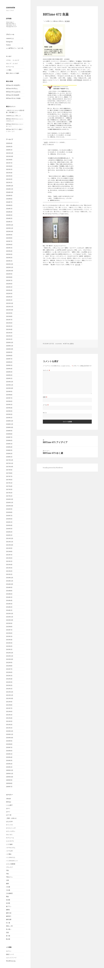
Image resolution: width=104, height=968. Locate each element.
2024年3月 (9, 215)
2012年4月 (9, 679)
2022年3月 (9, 293)
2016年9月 (9, 509)
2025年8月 (9, 160)
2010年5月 (9, 754)
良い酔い (8, 929)
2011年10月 (9, 698)
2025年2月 (9, 179)
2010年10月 (9, 738)
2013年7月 (9, 630)
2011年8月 (9, 705)
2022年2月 (9, 297)
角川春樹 (67, 21)
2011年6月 (9, 711)
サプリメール (10, 67)
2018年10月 (9, 427)
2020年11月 (9, 346)
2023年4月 (9, 251)
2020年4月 (9, 369)
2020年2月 (9, 375)
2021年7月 (9, 320)
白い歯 (8, 923)
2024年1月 (9, 222)
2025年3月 (9, 176)
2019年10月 (9, 388)
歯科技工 (8, 916)
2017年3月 (9, 489)
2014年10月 (9, 584)
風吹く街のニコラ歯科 (12, 73)
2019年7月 (9, 398)
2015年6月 (9, 558)
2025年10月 (9, 156)
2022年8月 (9, 277)
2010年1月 (9, 767)
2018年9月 (9, 431)
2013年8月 (9, 626)
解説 (79, 61)
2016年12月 (9, 499)
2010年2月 (9, 764)
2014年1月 (9, 610)
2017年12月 (9, 460)
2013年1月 (9, 649)
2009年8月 (9, 783)
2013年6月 (9, 633)
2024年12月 (9, 186)
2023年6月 (9, 244)
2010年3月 (9, 760)
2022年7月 (9, 280)
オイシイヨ (9, 825)
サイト (45, 413)
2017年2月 (9, 493)
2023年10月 (9, 231)
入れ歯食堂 (9, 893)
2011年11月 (9, 695)
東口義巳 (12, 112)
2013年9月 (9, 623)
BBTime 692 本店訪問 (12, 95)
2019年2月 (9, 414)
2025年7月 (9, 163)
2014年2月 (9, 607)
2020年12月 (9, 342)
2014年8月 (9, 591)
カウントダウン (10, 831)
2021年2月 (9, 336)
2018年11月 (9, 424)
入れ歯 (8, 887)
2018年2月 (9, 453)
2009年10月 (9, 777)
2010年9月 (9, 741)
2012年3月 (9, 682)
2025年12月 (9, 153)
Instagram (9, 42)
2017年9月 (9, 470)
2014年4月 (9, 600)
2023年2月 (9, 257)
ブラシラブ (9, 867)
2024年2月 (9, 218)
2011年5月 (9, 715)
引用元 (69, 78)
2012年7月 (9, 669)
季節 (7, 896)
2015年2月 (9, 571)
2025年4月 (9, 173)
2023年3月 (9, 254)
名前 (45, 397)
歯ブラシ (8, 906)
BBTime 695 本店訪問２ (13, 85)
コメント (46, 370)
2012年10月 (9, 659)
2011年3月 (9, 721)
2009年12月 (9, 770)
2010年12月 (9, 731)
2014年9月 (9, 587)
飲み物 (8, 939)
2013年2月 (9, 646)
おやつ (8, 808)
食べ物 (8, 936)
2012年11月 (9, 656)
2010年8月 (9, 744)
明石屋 (80, 80)
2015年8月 (9, 551)
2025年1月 (9, 182)
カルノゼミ (9, 834)
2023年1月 (9, 261)
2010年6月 (9, 751)
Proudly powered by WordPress (53, 468)
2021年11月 (9, 306)
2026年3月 (9, 146)
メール (46, 405)
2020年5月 (9, 365)
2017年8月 (9, 473)
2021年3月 (9, 333)
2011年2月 (9, 724)
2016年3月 (9, 529)
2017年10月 (9, 466)
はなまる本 (9, 821)
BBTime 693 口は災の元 (13, 92)
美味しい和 (9, 926)
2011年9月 (9, 702)
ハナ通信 (8, 70)
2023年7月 (9, 241)
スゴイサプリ (10, 841)
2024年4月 (9, 212)
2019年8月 (9, 395)
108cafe (8, 798)
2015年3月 (9, 568)
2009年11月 (9, 773)
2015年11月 (9, 542)
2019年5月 (9, 404)
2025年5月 (9, 169)
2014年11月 (9, 581)
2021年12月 (9, 303)
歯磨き (8, 910)
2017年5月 (9, 483)
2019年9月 (9, 391)
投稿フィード (10, 954)
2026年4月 (9, 143)
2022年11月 (9, 267)
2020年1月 (9, 378)
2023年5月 (9, 248)
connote (10, 7)
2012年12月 (9, 653)
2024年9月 (9, 195)
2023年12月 (9, 225)
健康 (7, 883)
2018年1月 (9, 457)
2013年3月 (9, 643)
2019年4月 (9, 408)
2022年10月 (9, 271)
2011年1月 (9, 728)
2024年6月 (9, 205)
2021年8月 (9, 316)
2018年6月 (9, 440)
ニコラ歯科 (9, 844)
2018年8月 (9, 434)
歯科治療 (8, 919)
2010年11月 (9, 734)
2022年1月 (9, 300)
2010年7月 (9, 747)
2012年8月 (9, 666)
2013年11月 (9, 617)
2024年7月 (9, 202)
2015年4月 (9, 564)
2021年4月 (9, 329)
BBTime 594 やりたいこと (14, 119)
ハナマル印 (9, 851)
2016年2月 (9, 532)
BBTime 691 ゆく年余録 (13, 98)
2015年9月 (9, 548)
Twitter (8, 45)
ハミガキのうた (10, 857)
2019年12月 (9, 382)
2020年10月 (9, 349)
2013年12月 (9, 613)
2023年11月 (9, 228)
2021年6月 (9, 323)
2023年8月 (9, 238)
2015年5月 (9, 561)
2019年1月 (9, 417)
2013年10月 (9, 620)
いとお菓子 (9, 805)
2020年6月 (9, 362)
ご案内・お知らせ (11, 818)
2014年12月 (9, 577)
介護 (7, 880)
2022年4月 (9, 290)
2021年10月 (9, 310)
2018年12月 (9, 421)
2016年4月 (9, 525)
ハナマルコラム (10, 847)
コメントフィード (11, 958)
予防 (7, 870)
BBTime (8, 802)
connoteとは (10, 38)
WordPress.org (10, 961)
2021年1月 (9, 339)
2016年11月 (9, 502)
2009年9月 (9, 780)
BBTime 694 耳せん (12, 88)
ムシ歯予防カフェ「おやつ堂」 (15, 48)
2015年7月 (9, 555)
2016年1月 (9, 535)
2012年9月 (9, 662)
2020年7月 (9, 359)
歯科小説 (8, 913)
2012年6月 (9, 672)
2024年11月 (9, 189)
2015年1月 (9, 574)
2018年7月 (9, 437)
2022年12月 (9, 264)
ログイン (8, 951)
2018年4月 (9, 447)
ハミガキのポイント (12, 861)
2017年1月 (9, 496)
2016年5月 (9, 522)
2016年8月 (9, 512)
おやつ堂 (8, 815)
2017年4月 (9, 486)
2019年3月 (9, 411)
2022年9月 (9, 274)
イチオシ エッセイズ (12, 60)
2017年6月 (9, 480)
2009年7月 (9, 786)
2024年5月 (9, 208)
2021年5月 (9, 326)
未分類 (8, 900)
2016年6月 (9, 519)
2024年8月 (9, 199)
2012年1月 (9, 689)
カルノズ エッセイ (12, 63)
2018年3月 (9, 450)
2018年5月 (9, 444)
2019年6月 (9, 401)
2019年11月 (9, 385)
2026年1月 (9, 150)
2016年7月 (9, 515)
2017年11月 (9, 463)
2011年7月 (9, 708)
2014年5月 (9, 597)
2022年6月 (9, 284)
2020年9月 (9, 352)
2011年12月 (9, 692)
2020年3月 (9, 372)
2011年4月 (9, 718)
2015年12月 (9, 538)
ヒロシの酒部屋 (10, 864)
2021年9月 (9, 313)
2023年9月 (9, 235)
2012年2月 (9, 685)
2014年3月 (9, 604)
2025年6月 (9, 166)
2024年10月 (9, 192)
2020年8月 (9, 355)
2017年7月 (9, 476)
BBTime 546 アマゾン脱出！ (14, 129)
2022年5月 (9, 287)
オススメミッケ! (11, 828)
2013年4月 (9, 640)
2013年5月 (9, 636)
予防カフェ (9, 877)
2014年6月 (9, 594)
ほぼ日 (46, 142)
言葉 (7, 932)
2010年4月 (9, 757)
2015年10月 (9, 545)
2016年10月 (9, 506)
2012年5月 (9, 675)
